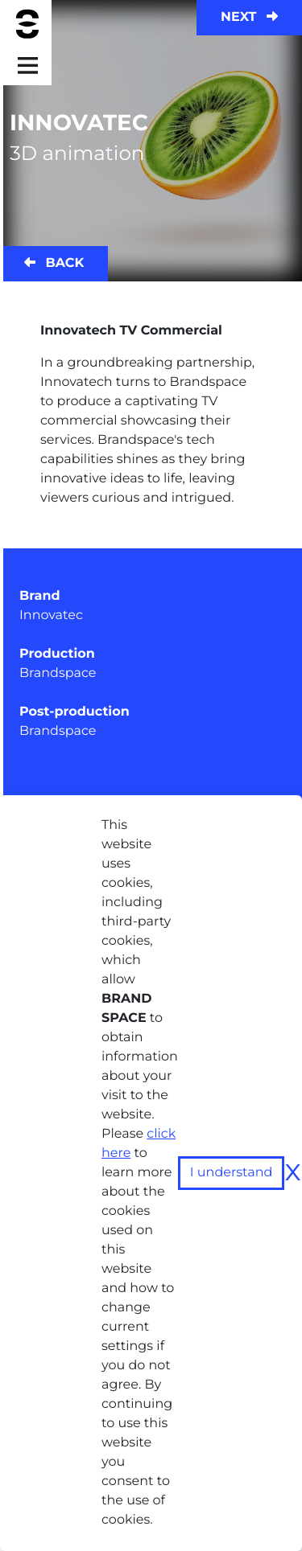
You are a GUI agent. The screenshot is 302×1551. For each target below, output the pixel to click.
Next (249, 17)
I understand (231, 1172)
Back (54, 263)
